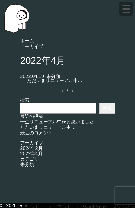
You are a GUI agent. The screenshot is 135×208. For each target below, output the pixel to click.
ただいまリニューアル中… (54, 80)
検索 (24, 100)
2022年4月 (31, 153)
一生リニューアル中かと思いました (57, 121)
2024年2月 (31, 148)
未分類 (53, 76)
